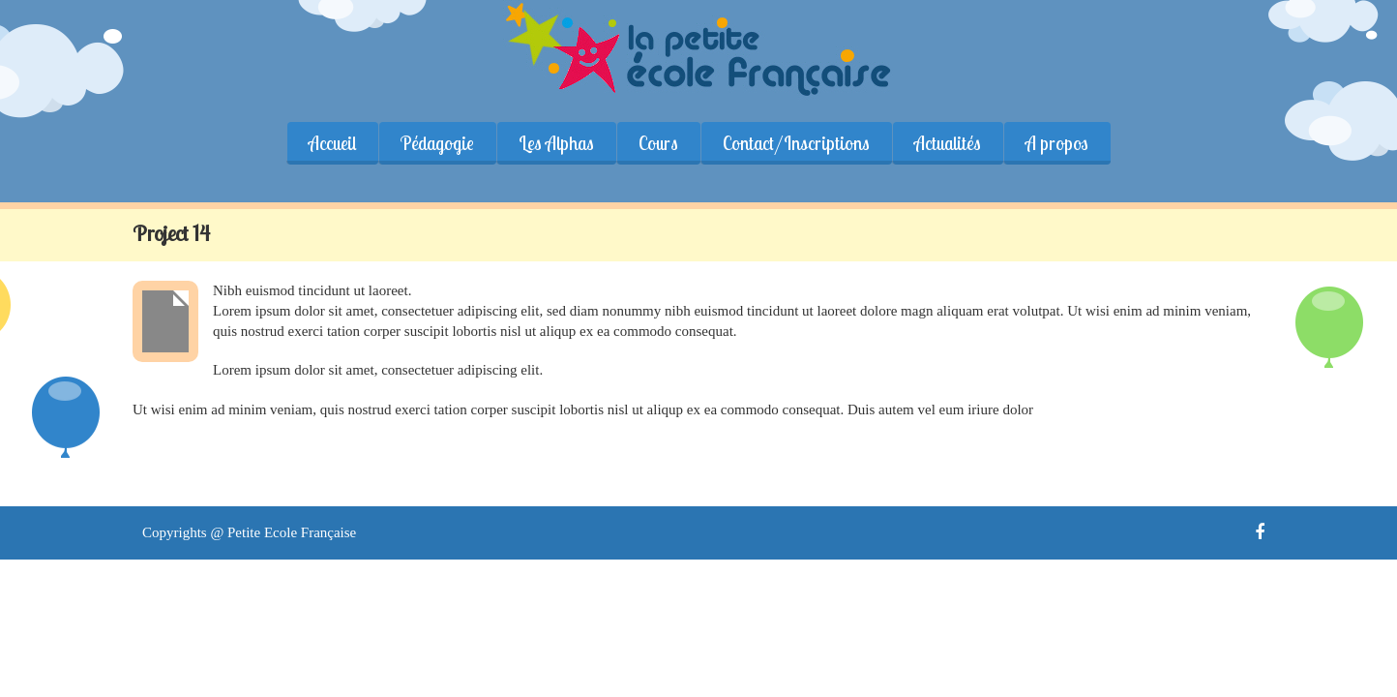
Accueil (332, 143)
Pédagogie (437, 143)
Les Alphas (556, 143)
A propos (1056, 143)
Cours (658, 143)
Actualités (947, 143)
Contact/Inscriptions (796, 143)
